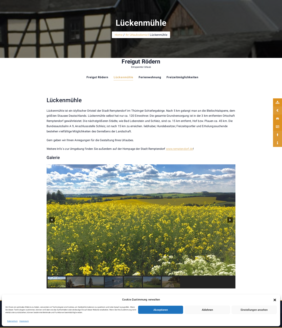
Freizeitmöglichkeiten (182, 77)
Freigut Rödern (141, 61)
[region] (141, 226)
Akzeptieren (160, 309)
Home (118, 35)
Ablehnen (207, 309)
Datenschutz (12, 321)
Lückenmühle (123, 77)
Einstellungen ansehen (254, 309)
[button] (275, 300)
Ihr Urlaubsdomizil (137, 35)
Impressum (24, 321)
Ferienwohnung (150, 77)
